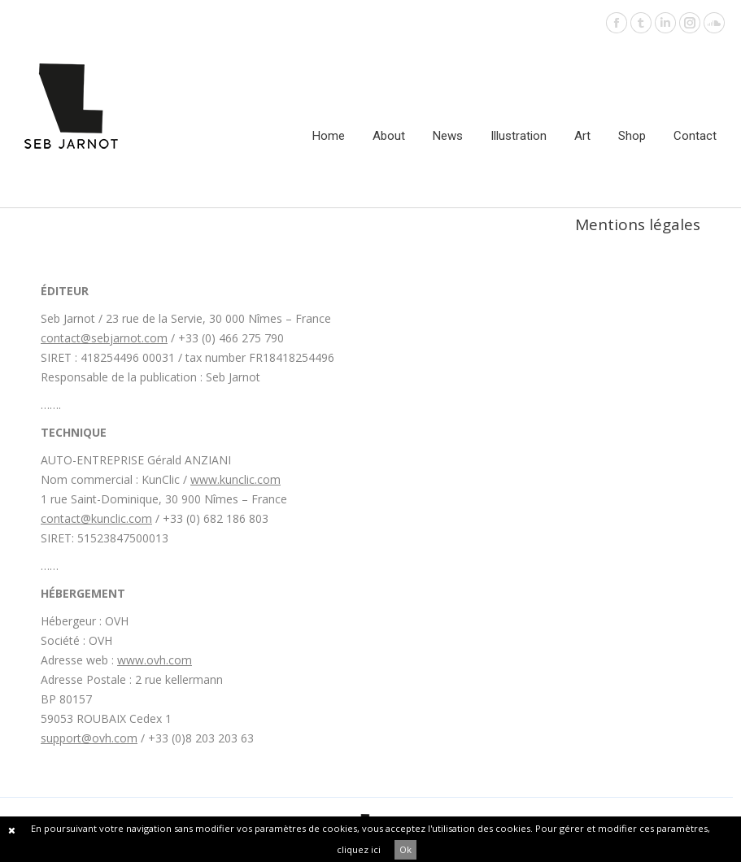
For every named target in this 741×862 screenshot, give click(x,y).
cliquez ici (359, 849)
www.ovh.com (154, 660)
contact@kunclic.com (96, 518)
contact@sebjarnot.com (104, 338)
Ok (405, 849)
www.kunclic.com (235, 479)
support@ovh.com (89, 738)
